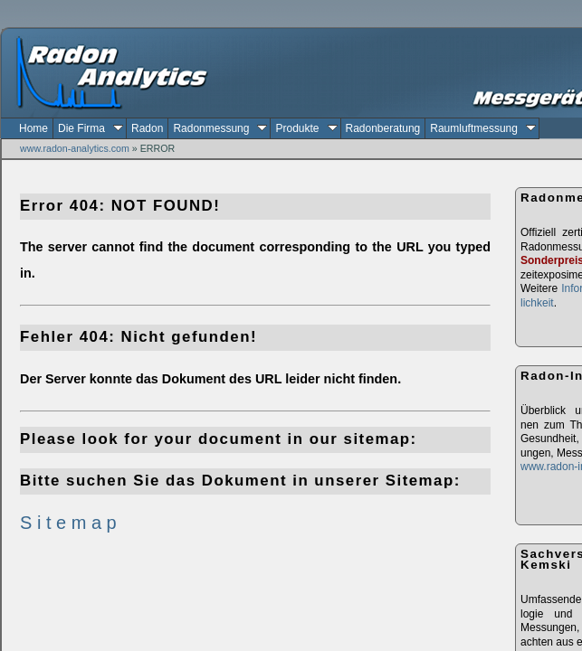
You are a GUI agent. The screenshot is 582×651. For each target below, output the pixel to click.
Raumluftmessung (483, 128)
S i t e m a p (68, 523)
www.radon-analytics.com (74, 148)
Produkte (306, 128)
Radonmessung (220, 128)
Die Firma (90, 128)
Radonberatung (383, 128)
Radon (147, 128)
